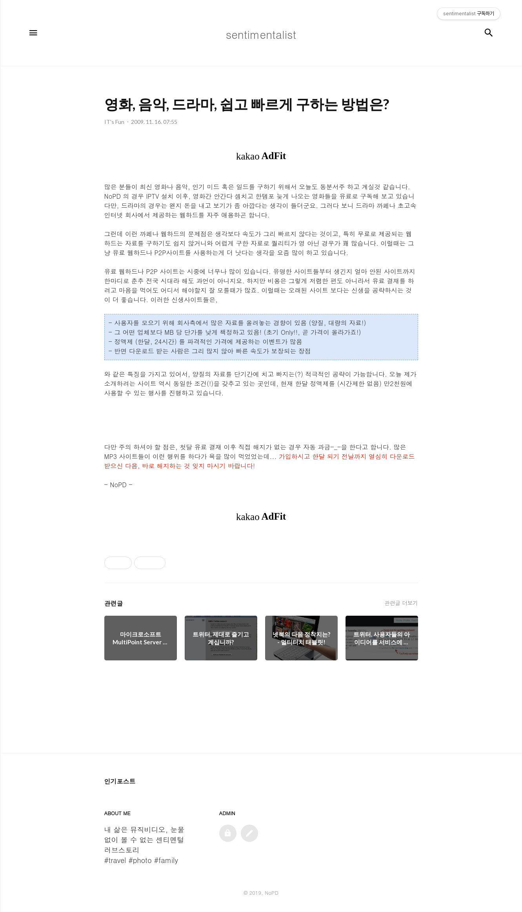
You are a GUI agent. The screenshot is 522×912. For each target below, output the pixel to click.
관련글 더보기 (401, 603)
